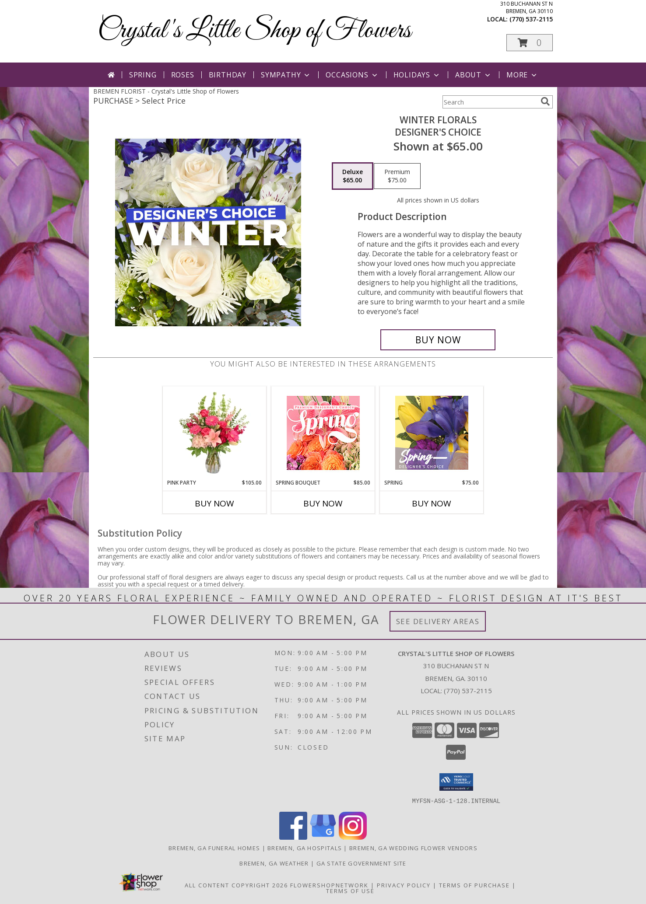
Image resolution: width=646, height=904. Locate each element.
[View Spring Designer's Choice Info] (431, 432)
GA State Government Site (361, 863)
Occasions (352, 75)
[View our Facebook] (293, 837)
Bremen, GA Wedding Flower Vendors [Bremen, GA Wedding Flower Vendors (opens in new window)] (413, 848)
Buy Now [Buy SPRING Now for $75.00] (431, 503)
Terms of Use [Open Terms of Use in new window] (350, 890)
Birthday (227, 75)
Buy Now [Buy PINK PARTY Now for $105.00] (214, 503)
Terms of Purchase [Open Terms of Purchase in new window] (474, 885)
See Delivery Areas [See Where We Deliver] (438, 621)
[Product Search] (490, 102)
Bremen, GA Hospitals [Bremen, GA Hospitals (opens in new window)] (304, 848)
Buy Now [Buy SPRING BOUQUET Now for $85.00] (323, 503)
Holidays (417, 75)
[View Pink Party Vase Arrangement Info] (214, 432)
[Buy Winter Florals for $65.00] (437, 339)
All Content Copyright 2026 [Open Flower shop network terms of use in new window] (236, 885)
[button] (529, 42)
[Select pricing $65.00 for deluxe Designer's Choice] (352, 176)
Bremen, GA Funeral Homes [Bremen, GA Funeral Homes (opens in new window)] (214, 848)
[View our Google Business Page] (323, 837)
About (473, 75)
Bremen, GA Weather (274, 863)
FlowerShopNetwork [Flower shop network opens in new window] (329, 885)
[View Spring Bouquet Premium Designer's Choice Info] (323, 432)
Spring (143, 75)
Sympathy (286, 75)
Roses (182, 75)
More (522, 75)
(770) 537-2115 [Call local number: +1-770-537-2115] (531, 19)
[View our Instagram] (353, 837)
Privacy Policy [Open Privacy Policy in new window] (404, 885)
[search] (545, 101)
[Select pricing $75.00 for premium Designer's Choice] (397, 176)
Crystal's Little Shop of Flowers (254, 31)
